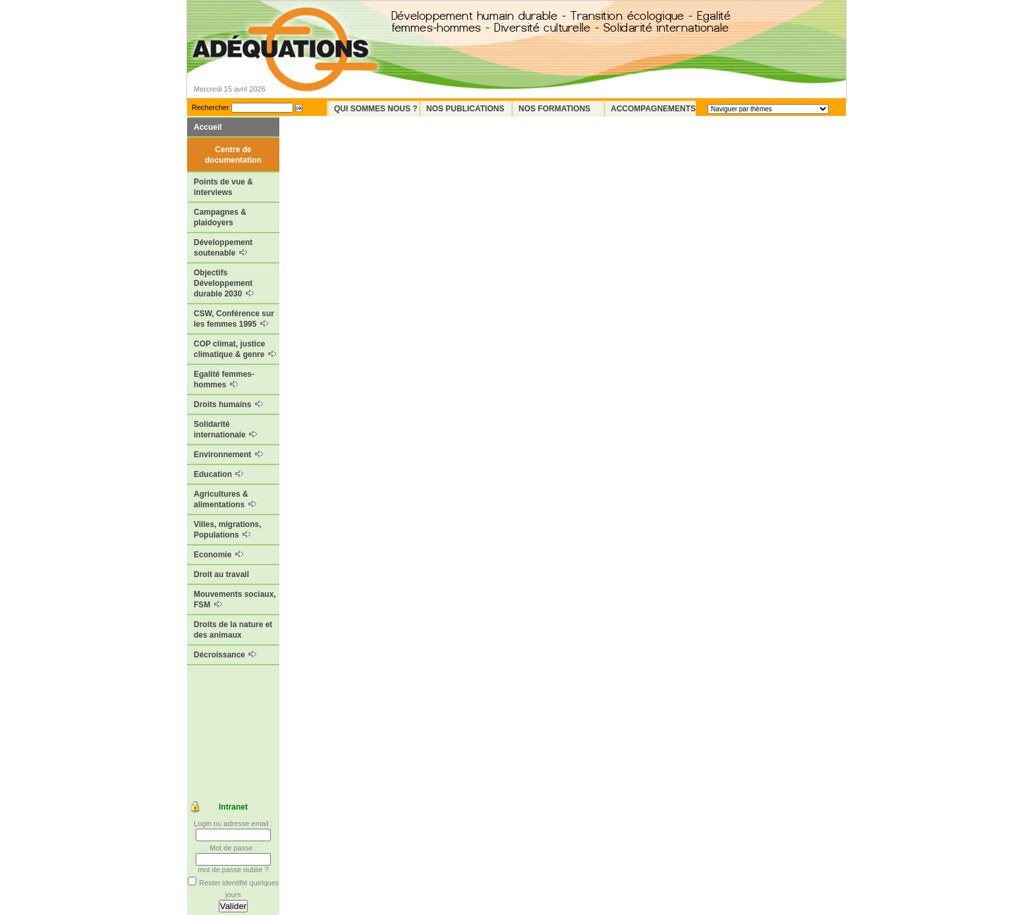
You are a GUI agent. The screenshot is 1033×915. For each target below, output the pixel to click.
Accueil (208, 127)
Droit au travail (221, 574)
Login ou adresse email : (233, 823)
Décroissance (225, 654)
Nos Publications (465, 108)
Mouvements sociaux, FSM (235, 599)
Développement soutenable (223, 248)
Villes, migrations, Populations (227, 530)
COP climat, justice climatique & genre (235, 349)
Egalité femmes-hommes (224, 379)
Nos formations (554, 108)
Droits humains (228, 404)
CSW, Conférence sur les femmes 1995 (234, 319)
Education (218, 474)
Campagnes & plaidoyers (220, 217)
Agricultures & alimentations (225, 499)
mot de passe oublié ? (233, 869)
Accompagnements (653, 108)
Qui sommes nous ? (376, 108)
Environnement (228, 454)
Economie (218, 554)
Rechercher (210, 107)
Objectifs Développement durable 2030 (224, 283)
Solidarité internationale (225, 429)
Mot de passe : (233, 848)
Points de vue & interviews (223, 187)
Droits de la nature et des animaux (233, 630)
